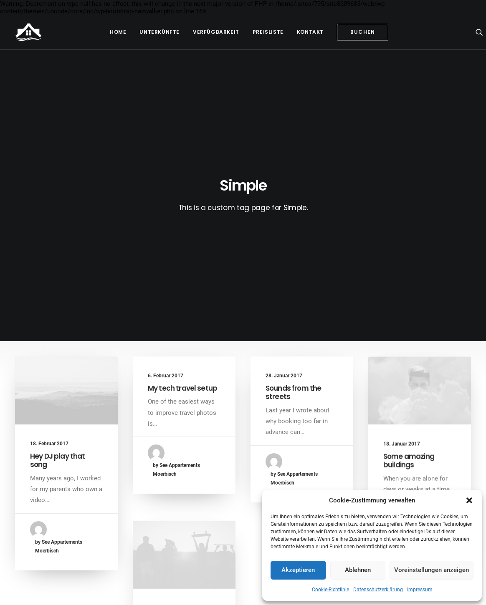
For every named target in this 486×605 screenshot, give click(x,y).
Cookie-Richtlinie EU (259, 589)
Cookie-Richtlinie (330, 589)
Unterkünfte (159, 31)
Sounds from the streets (293, 230)
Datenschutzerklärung (378, 589)
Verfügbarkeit (216, 31)
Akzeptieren (298, 570)
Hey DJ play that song (57, 296)
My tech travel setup (182, 224)
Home (118, 31)
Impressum (420, 589)
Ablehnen (358, 570)
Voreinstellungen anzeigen (431, 570)
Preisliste (268, 31)
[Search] (479, 32)
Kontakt (310, 31)
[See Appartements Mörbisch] (28, 32)
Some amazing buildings (408, 310)
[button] (469, 500)
